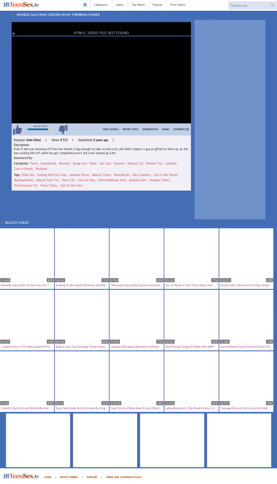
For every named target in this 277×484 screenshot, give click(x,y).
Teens (34, 163)
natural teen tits (47, 180)
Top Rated (138, 5)
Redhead (41, 169)
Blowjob (64, 163)
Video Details (111, 129)
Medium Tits (154, 163)
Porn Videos (178, 5)
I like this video (17, 129)
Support (91, 477)
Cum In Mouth (23, 169)
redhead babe (23, 180)
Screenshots (150, 129)
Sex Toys (105, 163)
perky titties (49, 185)
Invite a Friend (69, 477)
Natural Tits (135, 163)
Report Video (130, 129)
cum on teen (86, 180)
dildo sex (28, 175)
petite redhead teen (112, 180)
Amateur (119, 163)
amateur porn (138, 180)
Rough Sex (80, 163)
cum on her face (71, 185)
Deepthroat (48, 163)
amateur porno (79, 175)
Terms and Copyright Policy (124, 477)
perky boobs (122, 175)
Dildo (93, 163)
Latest (119, 5)
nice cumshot (142, 175)
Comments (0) (181, 129)
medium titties (159, 180)
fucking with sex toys (52, 175)
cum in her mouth (166, 175)
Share (165, 129)
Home (47, 477)
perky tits (68, 180)
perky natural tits (26, 185)
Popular (157, 5)
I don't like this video (63, 129)
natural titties (101, 175)
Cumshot (171, 163)
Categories (101, 5)
